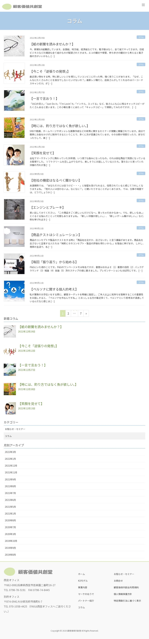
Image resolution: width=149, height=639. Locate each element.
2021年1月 (10, 513)
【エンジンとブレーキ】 (47, 207)
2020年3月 (10, 534)
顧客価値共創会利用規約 (126, 587)
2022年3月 (10, 452)
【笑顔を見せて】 (43, 153)
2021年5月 (10, 506)
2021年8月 (10, 486)
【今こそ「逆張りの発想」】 (50, 71)
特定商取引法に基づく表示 (127, 600)
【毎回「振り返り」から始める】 (54, 261)
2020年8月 (10, 520)
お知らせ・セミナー (15, 429)
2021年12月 (11, 465)
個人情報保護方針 (123, 594)
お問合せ (118, 580)
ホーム (81, 574)
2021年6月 (10, 499)
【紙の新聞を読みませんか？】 (52, 44)
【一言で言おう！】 (44, 98)
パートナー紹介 (86, 600)
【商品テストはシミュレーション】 (56, 234)
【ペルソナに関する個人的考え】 (54, 289)
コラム (141, 37)
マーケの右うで (86, 594)
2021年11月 (11, 472)
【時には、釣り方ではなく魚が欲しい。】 (60, 125)
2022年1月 (10, 458)
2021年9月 (10, 479)
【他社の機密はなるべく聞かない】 (56, 180)
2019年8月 (10, 554)
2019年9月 (10, 547)
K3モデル (83, 580)
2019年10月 (11, 540)
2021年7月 (10, 493)
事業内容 (82, 587)
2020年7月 (10, 527)
